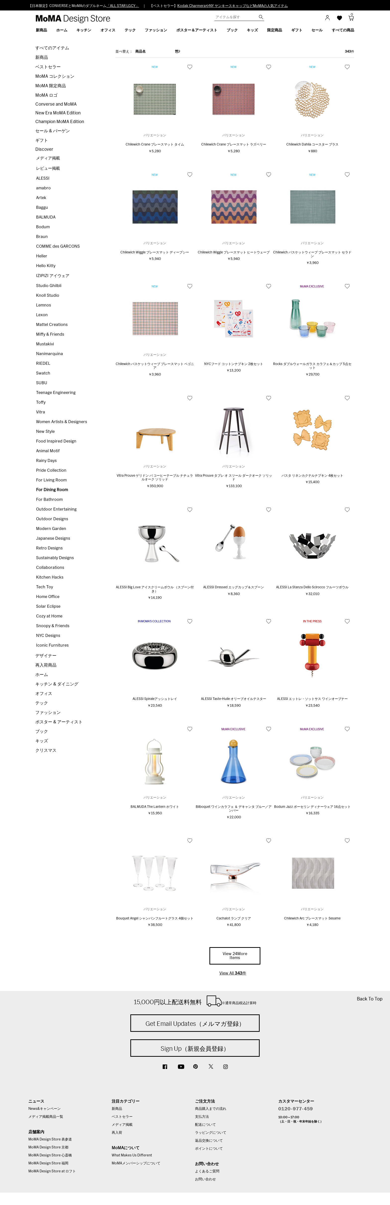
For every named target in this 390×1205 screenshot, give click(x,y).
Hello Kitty (45, 266)
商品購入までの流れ (210, 1109)
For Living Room (51, 480)
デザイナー (45, 656)
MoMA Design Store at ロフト (52, 1171)
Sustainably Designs (55, 558)
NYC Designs (48, 636)
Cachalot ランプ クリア (233, 918)
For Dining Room (52, 490)
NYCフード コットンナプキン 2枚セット (233, 364)
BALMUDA (45, 217)
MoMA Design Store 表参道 (50, 1139)
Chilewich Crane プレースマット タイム (155, 144)
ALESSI (42, 178)
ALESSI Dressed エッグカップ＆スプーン (233, 587)
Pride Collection (51, 470)
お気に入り (190, 67)
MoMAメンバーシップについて (136, 1163)
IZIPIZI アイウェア (52, 276)
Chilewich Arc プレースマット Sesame (312, 918)
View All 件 (232, 973)
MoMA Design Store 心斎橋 (50, 1155)
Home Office (47, 597)
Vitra (40, 412)
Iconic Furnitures (52, 645)
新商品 (41, 57)
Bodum (43, 227)
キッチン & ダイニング (56, 684)
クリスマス (45, 750)
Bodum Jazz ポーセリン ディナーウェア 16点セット (312, 807)
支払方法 (202, 1117)
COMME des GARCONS (58, 246)
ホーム (41, 675)
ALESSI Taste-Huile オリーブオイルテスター (233, 699)
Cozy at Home (49, 616)
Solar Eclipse (48, 606)
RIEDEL (43, 364)
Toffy (41, 402)
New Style (45, 432)
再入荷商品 (45, 665)
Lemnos (43, 305)
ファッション (48, 712)
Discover (44, 149)
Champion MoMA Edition (59, 122)
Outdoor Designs (52, 519)
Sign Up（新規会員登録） (195, 1048)
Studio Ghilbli (48, 286)
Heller (41, 256)
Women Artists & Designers (61, 422)
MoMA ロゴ (46, 95)
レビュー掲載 (48, 168)
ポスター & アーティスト (59, 722)
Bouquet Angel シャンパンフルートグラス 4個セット (155, 918)
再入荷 (117, 1132)
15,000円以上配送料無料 (195, 1000)
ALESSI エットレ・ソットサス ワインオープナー (312, 699)
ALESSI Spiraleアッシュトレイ (155, 699)
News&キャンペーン (44, 1109)
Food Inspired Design (56, 441)
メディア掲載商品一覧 (45, 1117)
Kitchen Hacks (49, 577)
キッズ (41, 741)
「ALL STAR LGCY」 (122, 6)
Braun (42, 237)
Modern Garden (51, 529)
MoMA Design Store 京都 (48, 1147)
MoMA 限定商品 (50, 86)
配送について (205, 1125)
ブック (41, 731)
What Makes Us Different (132, 1155)
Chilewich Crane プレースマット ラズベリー (233, 144)
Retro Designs (49, 548)
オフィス (43, 693)
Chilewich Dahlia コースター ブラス (312, 144)
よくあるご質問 (207, 1171)
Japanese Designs (53, 538)
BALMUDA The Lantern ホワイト (155, 807)
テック (41, 703)
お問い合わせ (205, 1179)
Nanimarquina (49, 354)
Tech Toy (44, 587)
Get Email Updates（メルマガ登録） (195, 1023)
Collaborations (50, 568)
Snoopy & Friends (52, 626)
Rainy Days (46, 461)
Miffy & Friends (50, 334)
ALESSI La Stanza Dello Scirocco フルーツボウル (312, 587)
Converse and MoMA (56, 104)
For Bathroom (49, 500)
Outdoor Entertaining (56, 509)
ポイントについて (209, 1148)
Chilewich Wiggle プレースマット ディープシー (154, 252)
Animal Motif (48, 451)
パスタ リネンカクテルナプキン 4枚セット (312, 475)
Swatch (43, 373)
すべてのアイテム (52, 48)
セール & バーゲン (52, 131)
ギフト (41, 140)
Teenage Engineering (56, 393)
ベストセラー (48, 67)
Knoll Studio (47, 296)
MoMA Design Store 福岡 (48, 1163)
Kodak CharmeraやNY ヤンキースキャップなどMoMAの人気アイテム (232, 6)
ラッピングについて (210, 1132)
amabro (43, 188)
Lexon (42, 315)
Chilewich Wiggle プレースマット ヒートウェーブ (234, 252)
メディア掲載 (48, 158)
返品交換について (209, 1140)
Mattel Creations (52, 325)
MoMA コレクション (54, 76)
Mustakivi (45, 344)
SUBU (41, 383)
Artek (41, 198)
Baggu (42, 208)
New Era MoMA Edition (58, 113)
